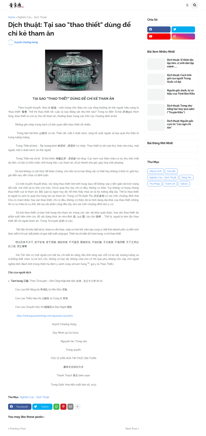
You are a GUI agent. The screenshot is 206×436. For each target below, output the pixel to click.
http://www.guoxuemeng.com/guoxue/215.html (45, 315)
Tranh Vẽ (170, 183)
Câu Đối (171, 171)
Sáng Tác (186, 177)
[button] (187, 5)
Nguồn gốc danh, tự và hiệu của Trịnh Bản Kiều (181, 92)
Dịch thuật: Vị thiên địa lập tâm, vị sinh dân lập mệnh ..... (180, 63)
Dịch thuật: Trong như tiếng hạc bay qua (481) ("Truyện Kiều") (180, 109)
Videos (184, 183)
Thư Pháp (154, 183)
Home (11, 17)
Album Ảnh (155, 171)
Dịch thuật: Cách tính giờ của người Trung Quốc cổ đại (179, 78)
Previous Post (18, 428)
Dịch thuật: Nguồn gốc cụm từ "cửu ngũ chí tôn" (180, 124)
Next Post (131, 428)
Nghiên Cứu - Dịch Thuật (32, 17)
